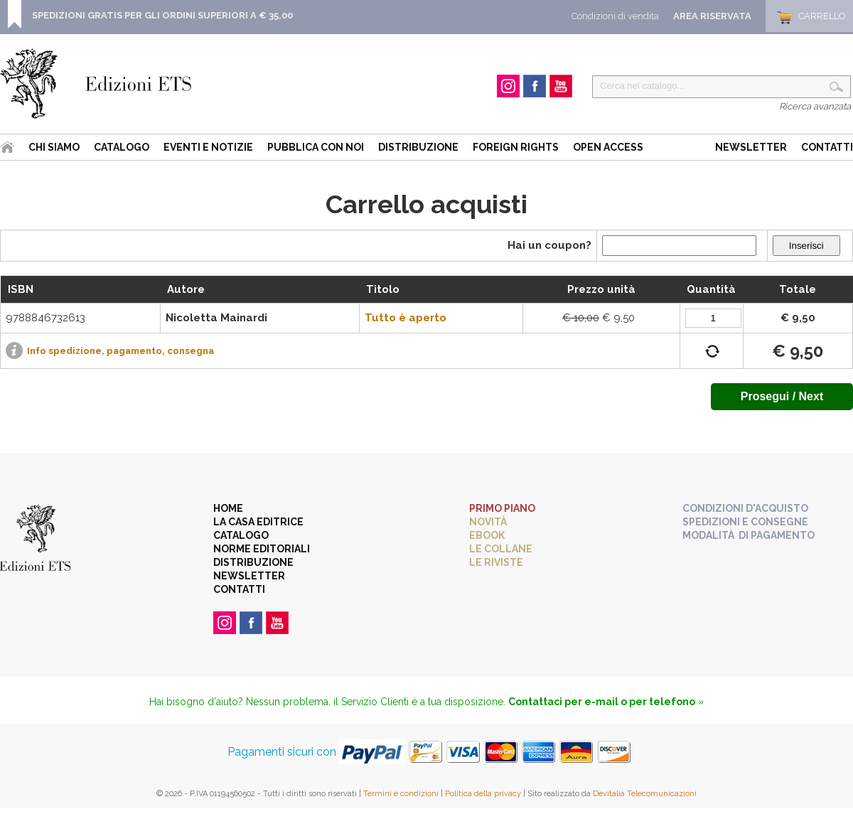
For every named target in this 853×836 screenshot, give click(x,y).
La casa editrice (258, 521)
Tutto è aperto (405, 317)
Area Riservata (712, 16)
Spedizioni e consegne (745, 521)
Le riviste (496, 562)
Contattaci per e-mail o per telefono (601, 701)
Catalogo (121, 147)
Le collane (500, 548)
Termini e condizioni (401, 793)
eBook (487, 535)
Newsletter (751, 147)
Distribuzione (418, 147)
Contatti (827, 147)
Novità (488, 521)
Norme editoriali (261, 548)
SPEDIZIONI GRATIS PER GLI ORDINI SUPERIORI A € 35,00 (162, 15)
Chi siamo (54, 147)
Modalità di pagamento (748, 535)
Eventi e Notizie (208, 147)
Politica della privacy (483, 793)
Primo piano (502, 508)
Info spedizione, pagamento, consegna (120, 350)
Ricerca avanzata (815, 106)
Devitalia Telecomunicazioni (645, 793)
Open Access (608, 147)
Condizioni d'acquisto (745, 508)
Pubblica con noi (315, 147)
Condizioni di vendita (615, 16)
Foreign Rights (516, 147)
